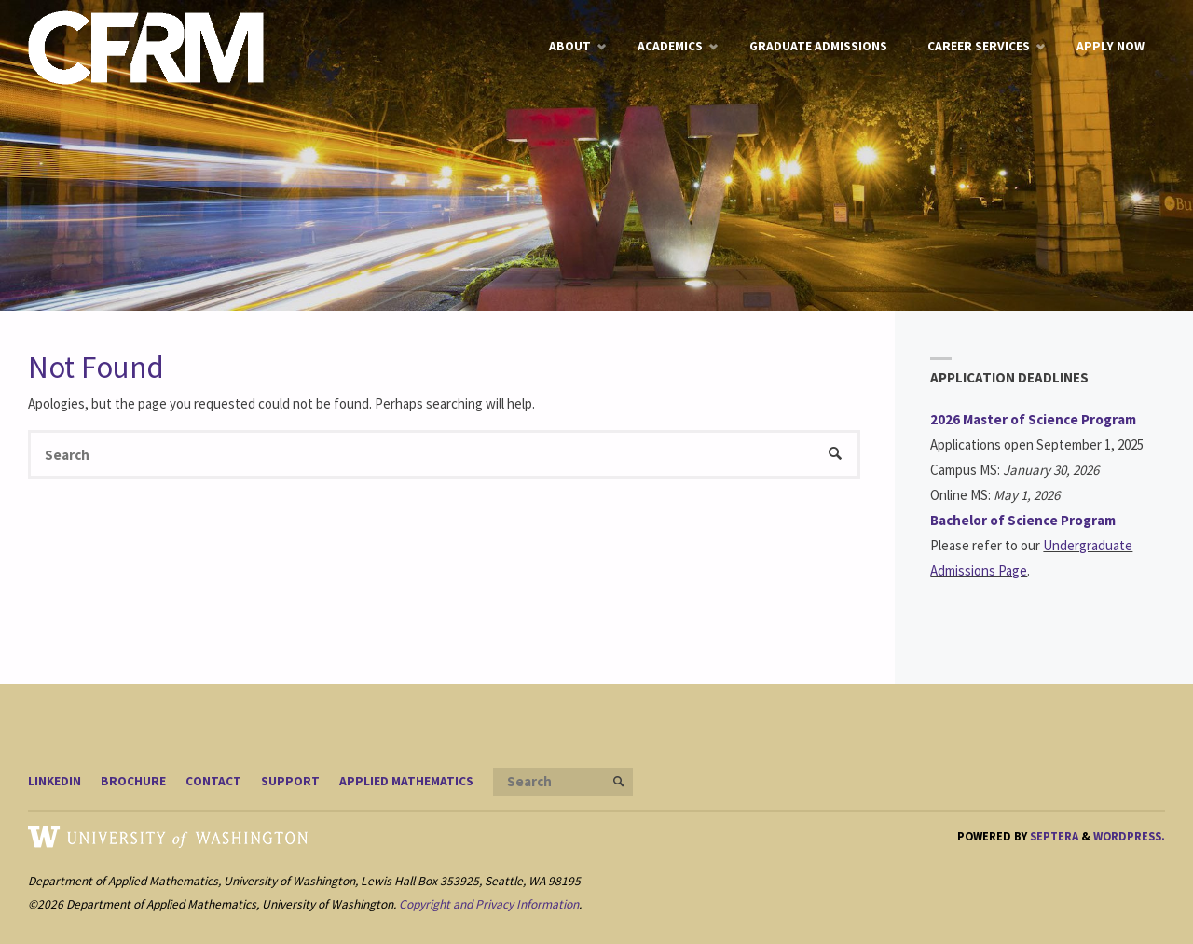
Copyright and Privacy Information (489, 904)
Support (290, 781)
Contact (213, 781)
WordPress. (1129, 835)
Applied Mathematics (406, 781)
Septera (1052, 835)
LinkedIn (54, 781)
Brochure (133, 781)
